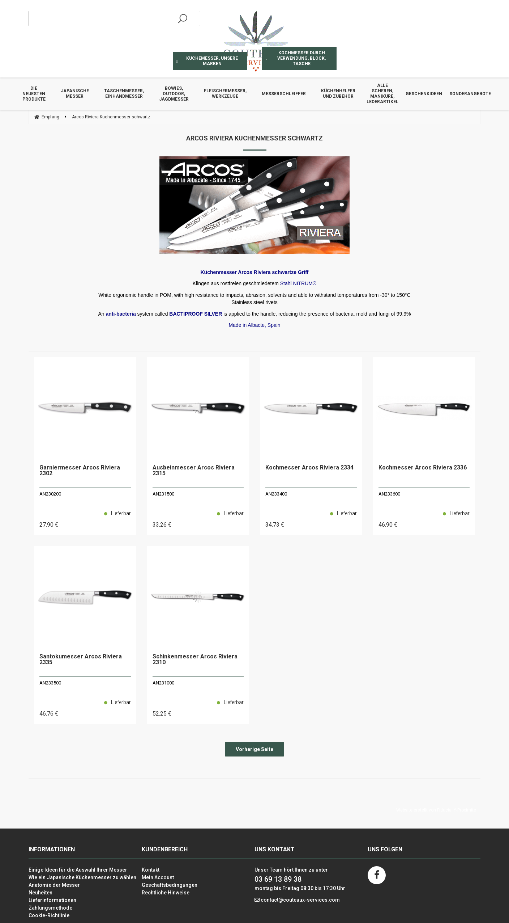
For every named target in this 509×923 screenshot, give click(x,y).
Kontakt (150, 870)
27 (48, 524)
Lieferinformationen (52, 900)
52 (162, 713)
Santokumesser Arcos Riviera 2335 (80, 660)
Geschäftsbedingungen (169, 885)
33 (162, 524)
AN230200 (50, 494)
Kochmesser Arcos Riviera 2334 (309, 468)
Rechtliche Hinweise (165, 892)
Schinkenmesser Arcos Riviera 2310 (195, 660)
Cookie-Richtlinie (49, 915)
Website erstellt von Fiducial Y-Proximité (436, 810)
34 (274, 524)
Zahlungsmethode (50, 908)
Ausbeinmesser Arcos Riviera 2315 (194, 471)
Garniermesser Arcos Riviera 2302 (79, 471)
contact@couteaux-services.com (300, 900)
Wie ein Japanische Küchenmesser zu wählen (82, 877)
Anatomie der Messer (54, 885)
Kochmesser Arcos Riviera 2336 (422, 468)
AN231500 (163, 494)
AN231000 (163, 683)
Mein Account (158, 877)
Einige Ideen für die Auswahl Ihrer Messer (78, 870)
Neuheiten (40, 892)
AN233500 (50, 683)
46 (387, 524)
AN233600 (389, 494)
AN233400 (276, 494)
